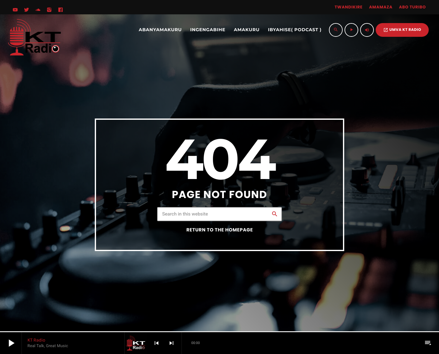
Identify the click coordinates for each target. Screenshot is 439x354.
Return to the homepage (219, 230)
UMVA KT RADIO (402, 29)
